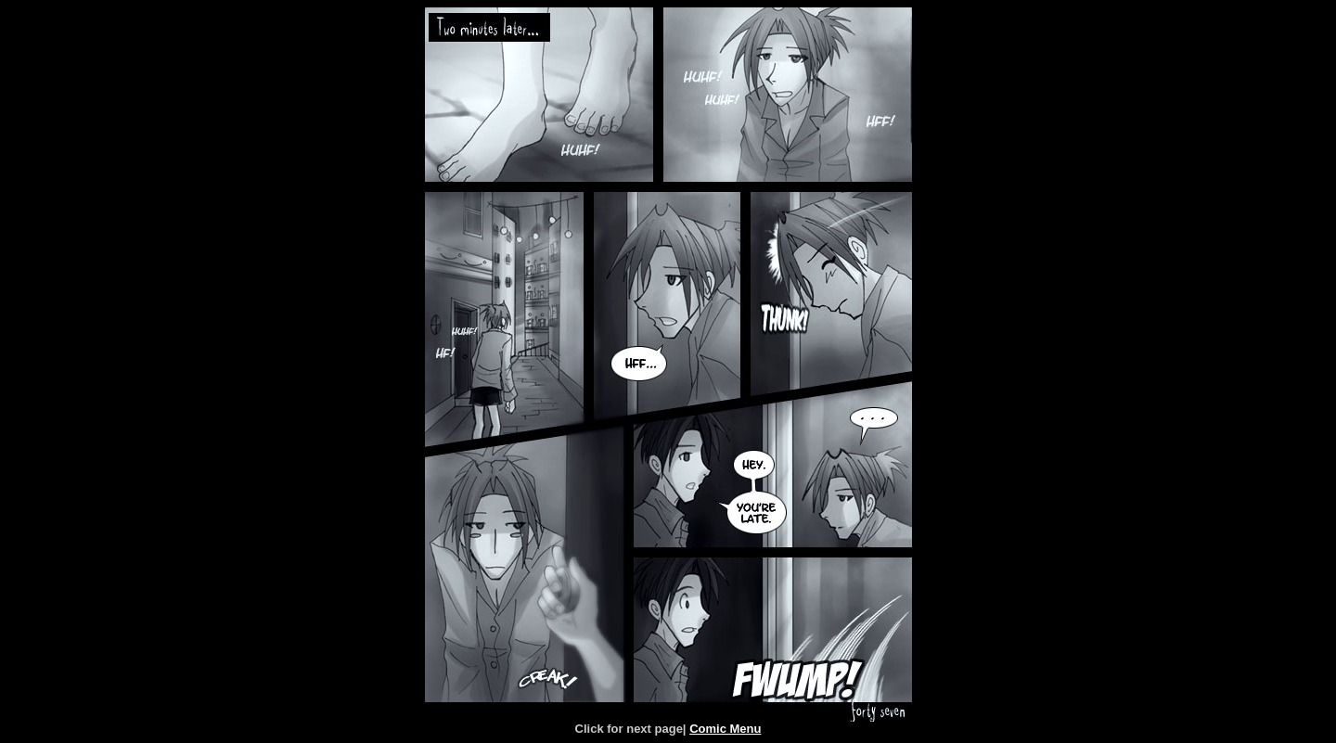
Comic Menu (725, 729)
